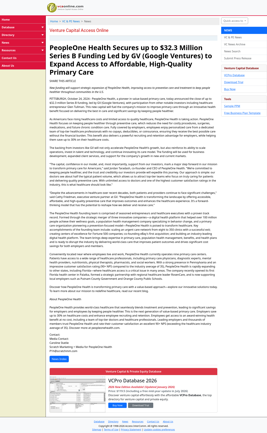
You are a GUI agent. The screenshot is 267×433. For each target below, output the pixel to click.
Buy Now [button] (117, 405)
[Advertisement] (167, 7)
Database (23, 27)
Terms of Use (111, 429)
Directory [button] (113, 421)
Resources (23, 50)
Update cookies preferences (159, 429)
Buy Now (229, 89)
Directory (23, 35)
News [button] (125, 421)
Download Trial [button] (140, 405)
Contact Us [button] (153, 421)
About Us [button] (168, 421)
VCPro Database (234, 75)
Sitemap (96, 429)
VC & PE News (71, 21)
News (23, 43)
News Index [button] (59, 359)
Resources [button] (137, 421)
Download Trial (233, 82)
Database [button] (99, 421)
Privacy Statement (131, 429)
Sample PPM (232, 106)
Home (6, 19)
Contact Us (9, 58)
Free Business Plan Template (242, 113)
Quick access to (233, 21)
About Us (8, 66)
